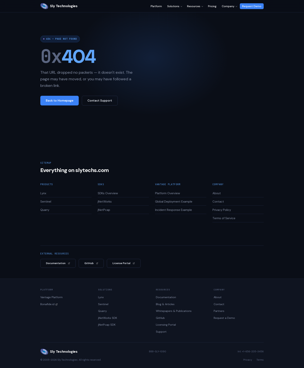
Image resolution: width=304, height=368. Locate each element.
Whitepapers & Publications (174, 311)
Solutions (173, 6)
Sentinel (45, 202)
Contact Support (99, 101)
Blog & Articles (165, 304)
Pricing (212, 6)
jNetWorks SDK (107, 318)
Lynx (43, 193)
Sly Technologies (58, 6)
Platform (156, 6)
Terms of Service (223, 218)
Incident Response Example (173, 210)
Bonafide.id (47, 304)
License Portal (121, 263)
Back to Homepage (59, 101)
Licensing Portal (166, 324)
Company (228, 6)
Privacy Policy (221, 210)
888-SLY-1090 (157, 351)
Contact (218, 202)
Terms (260, 359)
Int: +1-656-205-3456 (251, 351)
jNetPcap (104, 210)
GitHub (89, 263)
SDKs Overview (108, 193)
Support (161, 331)
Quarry (44, 210)
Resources (193, 6)
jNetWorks (105, 202)
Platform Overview (167, 193)
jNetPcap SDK (107, 324)
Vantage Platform (51, 297)
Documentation (56, 263)
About (216, 193)
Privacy (247, 359)
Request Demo (251, 6)
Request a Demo (224, 318)
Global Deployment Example (173, 202)
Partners (219, 311)
